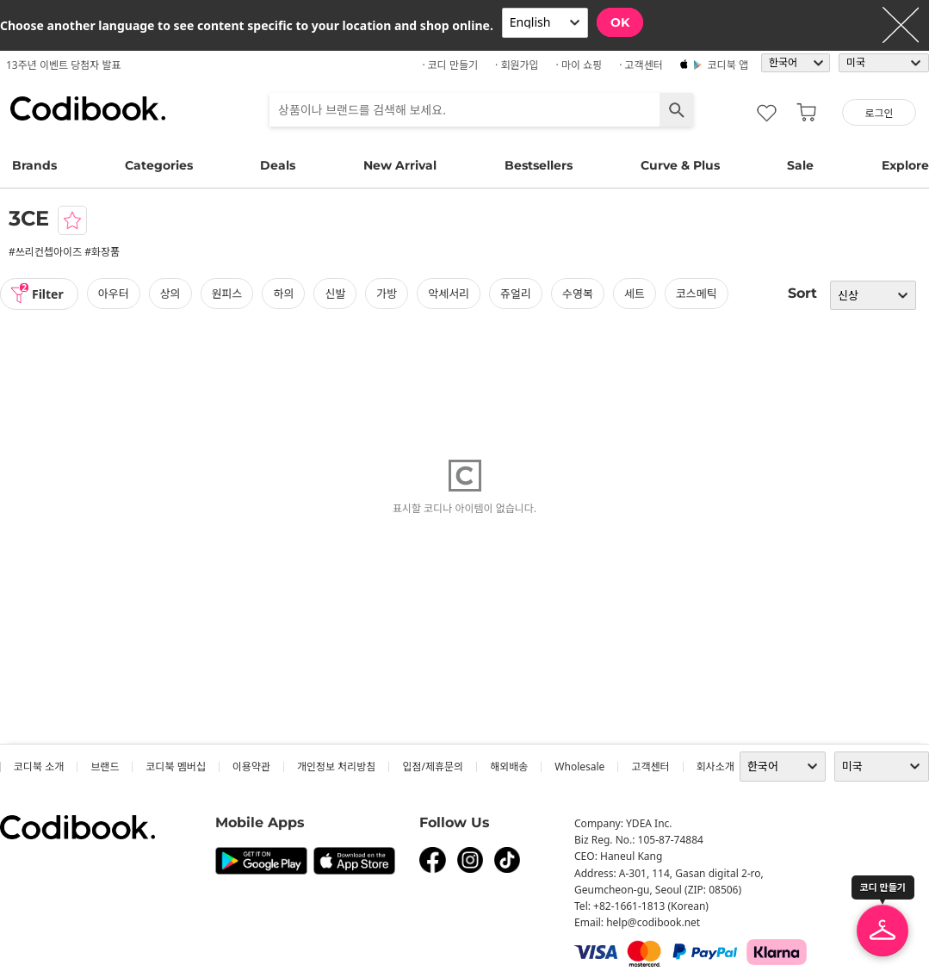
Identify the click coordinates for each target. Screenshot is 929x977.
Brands (34, 165)
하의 (283, 293)
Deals (277, 165)
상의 (170, 293)
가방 (386, 293)
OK (619, 22)
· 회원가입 (517, 65)
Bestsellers (539, 165)
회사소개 (715, 766)
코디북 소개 (39, 766)
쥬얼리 (515, 293)
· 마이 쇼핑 (579, 65)
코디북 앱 (728, 65)
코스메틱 (696, 293)
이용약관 (251, 766)
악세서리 (448, 293)
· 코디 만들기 (450, 65)
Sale (800, 165)
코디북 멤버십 (175, 766)
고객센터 (650, 766)
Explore (905, 165)
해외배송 (509, 766)
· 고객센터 (641, 65)
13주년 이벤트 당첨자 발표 (63, 65)
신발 (335, 293)
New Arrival (400, 165)
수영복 (577, 293)
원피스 (227, 293)
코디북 (87, 108)
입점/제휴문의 (432, 766)
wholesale (579, 766)
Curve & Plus (680, 165)
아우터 (113, 293)
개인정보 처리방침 (336, 766)
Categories (159, 165)
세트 (634, 293)
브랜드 (104, 766)
